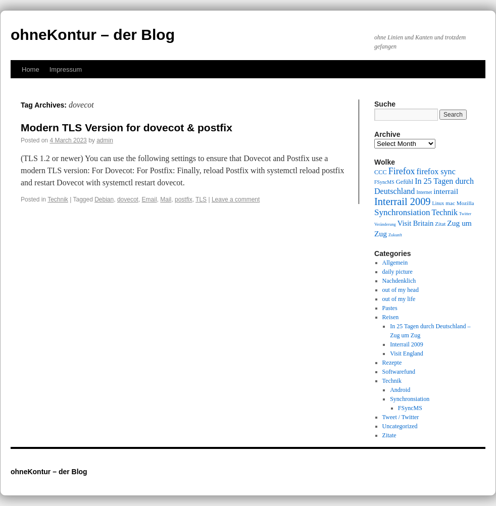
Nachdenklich (399, 280)
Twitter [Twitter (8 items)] (465, 214)
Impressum (65, 69)
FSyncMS (410, 408)
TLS (201, 199)
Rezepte (392, 362)
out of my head (400, 289)
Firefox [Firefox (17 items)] (401, 171)
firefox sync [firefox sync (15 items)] (436, 171)
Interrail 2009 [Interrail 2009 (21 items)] (402, 201)
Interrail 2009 (406, 344)
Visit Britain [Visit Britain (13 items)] (415, 223)
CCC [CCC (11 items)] (380, 172)
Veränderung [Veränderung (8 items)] (385, 224)
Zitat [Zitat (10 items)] (440, 224)
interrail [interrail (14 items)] (445, 191)
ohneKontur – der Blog (93, 34)
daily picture (397, 271)
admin (104, 140)
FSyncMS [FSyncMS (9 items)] (384, 182)
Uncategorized (400, 426)
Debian (104, 199)
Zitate (389, 435)
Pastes (390, 308)
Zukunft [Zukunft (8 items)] (395, 235)
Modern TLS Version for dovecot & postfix (126, 127)
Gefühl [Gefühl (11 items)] (404, 181)
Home (30, 69)
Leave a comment (236, 199)
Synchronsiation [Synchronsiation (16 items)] (402, 212)
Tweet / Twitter (400, 417)
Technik (57, 199)
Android (400, 389)
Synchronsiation (409, 398)
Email (149, 199)
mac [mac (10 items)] (450, 203)
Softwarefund (398, 371)
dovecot (127, 199)
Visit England (406, 353)
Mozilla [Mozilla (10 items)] (465, 203)
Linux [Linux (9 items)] (438, 203)
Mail (165, 199)
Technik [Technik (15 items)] (445, 212)
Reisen (390, 317)
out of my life (399, 298)
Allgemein (395, 262)
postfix (183, 199)
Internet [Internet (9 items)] (424, 192)
